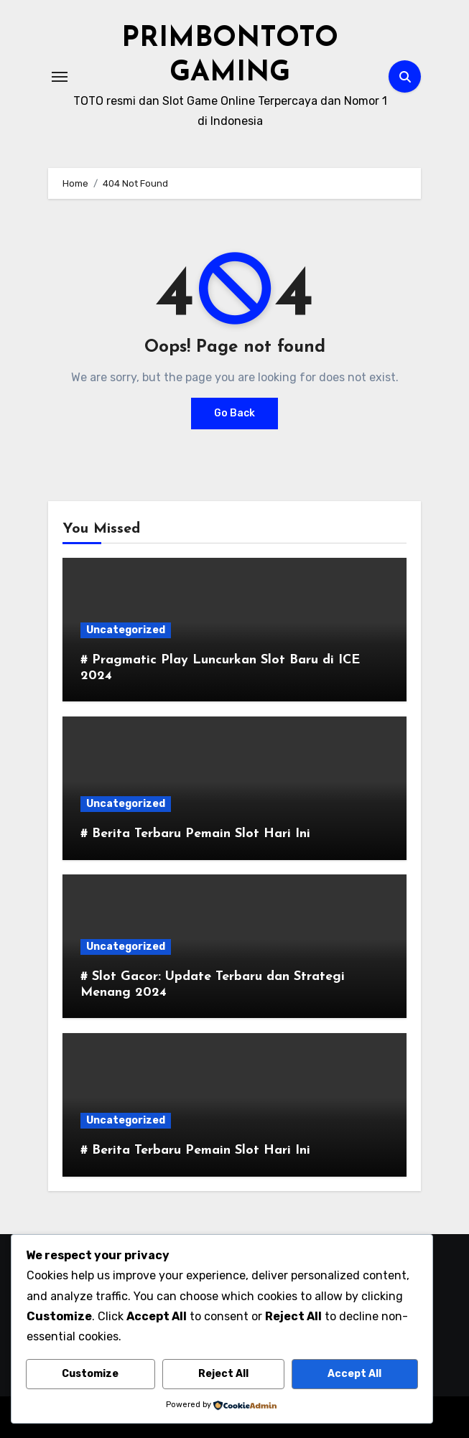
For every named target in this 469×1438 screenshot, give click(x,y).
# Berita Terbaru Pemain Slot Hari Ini (195, 833)
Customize (90, 1374)
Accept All (354, 1374)
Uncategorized (125, 629)
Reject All (223, 1374)
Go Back (234, 413)
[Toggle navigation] (59, 76)
